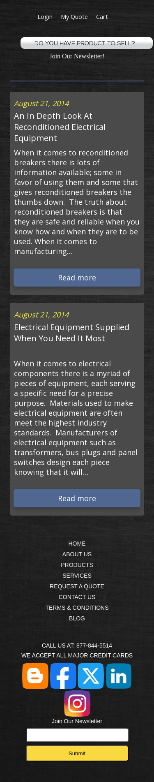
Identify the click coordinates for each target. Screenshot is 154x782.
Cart (102, 16)
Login (45, 16)
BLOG (77, 618)
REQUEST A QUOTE (77, 586)
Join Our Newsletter (77, 730)
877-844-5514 (94, 645)
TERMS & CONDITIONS (76, 607)
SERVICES (77, 575)
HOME (77, 543)
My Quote (74, 16)
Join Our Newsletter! (76, 56)
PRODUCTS (77, 565)
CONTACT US (77, 597)
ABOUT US (77, 554)
